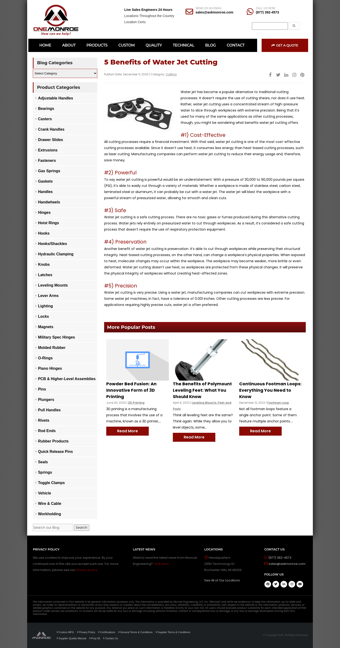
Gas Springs (49, 171)
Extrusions (48, 150)
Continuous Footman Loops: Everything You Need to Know (270, 390)
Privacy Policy (86, 632)
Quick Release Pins (55, 452)
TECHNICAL (183, 45)
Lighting (45, 306)
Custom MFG (65, 632)
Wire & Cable (49, 504)
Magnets (45, 327)
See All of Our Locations (222, 580)
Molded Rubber (51, 348)
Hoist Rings (48, 223)
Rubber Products (53, 441)
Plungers (46, 400)
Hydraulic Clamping (55, 254)
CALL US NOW (265, 8)
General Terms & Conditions (135, 632)
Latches (45, 275)
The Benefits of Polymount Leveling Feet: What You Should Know (202, 390)
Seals (43, 462)
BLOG (210, 45)
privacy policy (86, 570)
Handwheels (49, 202)
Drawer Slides (50, 140)
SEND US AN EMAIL (209, 8)
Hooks (44, 233)
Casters (45, 119)
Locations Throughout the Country (149, 16)
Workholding (49, 514)
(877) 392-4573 (267, 12)
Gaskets (45, 181)
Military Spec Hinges (56, 337)
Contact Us (110, 638)
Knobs (44, 264)
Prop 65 (94, 638)
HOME (45, 45)
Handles (45, 192)
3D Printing (136, 403)
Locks (43, 316)
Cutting (171, 74)
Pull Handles (49, 410)
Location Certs (134, 22)
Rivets (43, 420)
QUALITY (154, 45)
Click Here (161, 564)
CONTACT (236, 45)
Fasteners (47, 161)
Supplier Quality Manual (71, 638)
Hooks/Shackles (52, 244)
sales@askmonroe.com (214, 12)
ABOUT (69, 45)
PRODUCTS (96, 45)
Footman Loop (278, 403)
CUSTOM (126, 45)
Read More (127, 431)
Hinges (44, 212)
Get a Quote (285, 45)
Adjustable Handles (55, 98)
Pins (42, 389)
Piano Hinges (50, 368)
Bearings (46, 109)
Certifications (106, 632)
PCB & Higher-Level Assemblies (67, 379)
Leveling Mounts (53, 285)
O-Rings (45, 358)
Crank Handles (51, 129)
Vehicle (44, 493)
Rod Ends (47, 431)
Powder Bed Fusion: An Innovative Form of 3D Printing (131, 390)
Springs (45, 472)
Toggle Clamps (51, 483)
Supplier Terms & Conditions (173, 632)
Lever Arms (48, 296)
